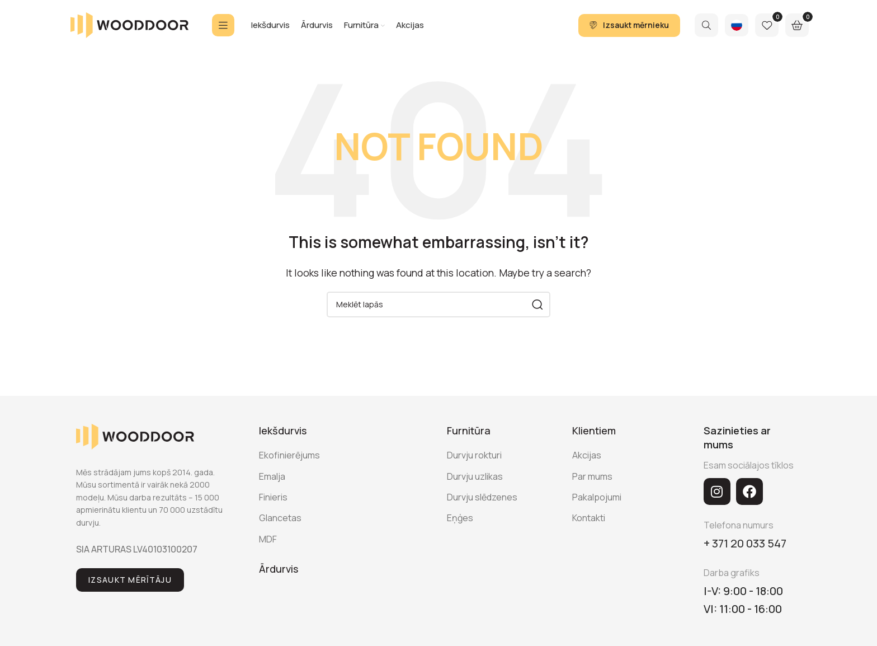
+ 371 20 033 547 (745, 543)
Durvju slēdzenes (482, 497)
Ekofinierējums (289, 455)
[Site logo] (129, 24)
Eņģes (460, 518)
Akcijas (586, 455)
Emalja (272, 476)
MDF (268, 539)
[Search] (706, 25)
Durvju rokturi (474, 455)
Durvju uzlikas (475, 476)
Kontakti (588, 518)
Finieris (273, 497)
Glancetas (280, 518)
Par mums (592, 476)
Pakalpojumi (596, 497)
